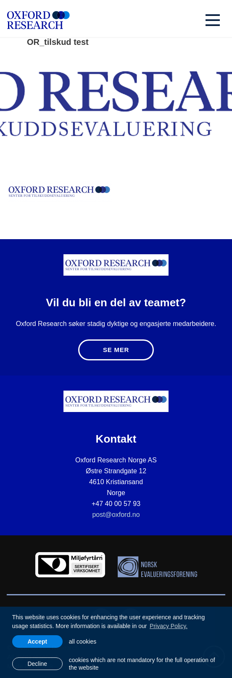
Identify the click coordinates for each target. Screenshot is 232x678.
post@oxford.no (116, 514)
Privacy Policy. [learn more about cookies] (168, 626)
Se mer (116, 349)
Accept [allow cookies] (37, 641)
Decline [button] (37, 663)
